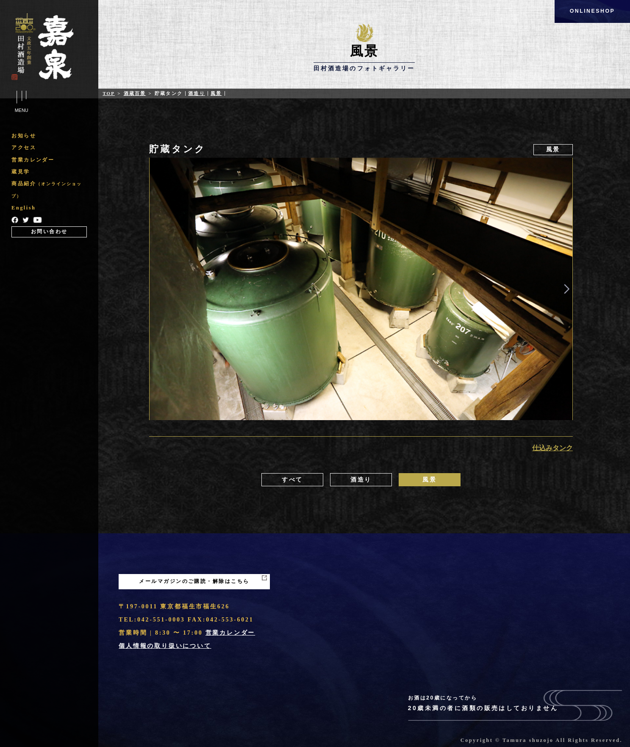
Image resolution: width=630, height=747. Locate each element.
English (23, 208)
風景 (216, 93)
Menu (21, 102)
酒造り (196, 93)
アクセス (23, 148)
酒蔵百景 (135, 93)
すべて (292, 480)
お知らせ (23, 136)
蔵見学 (20, 172)
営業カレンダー (32, 160)
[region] (49, 183)
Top (109, 93)
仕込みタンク (552, 448)
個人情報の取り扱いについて (165, 646)
